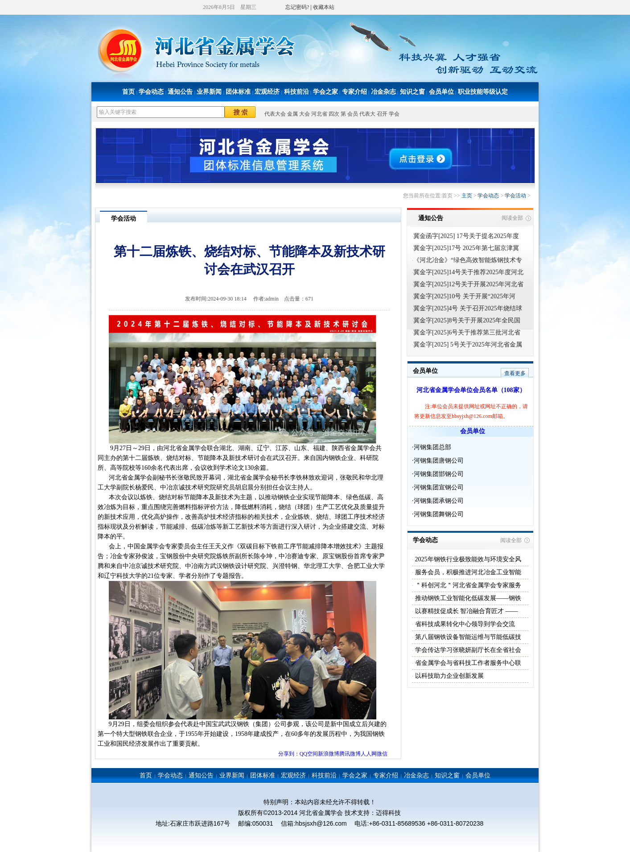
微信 (382, 754)
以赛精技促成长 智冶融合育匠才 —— (465, 611)
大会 (304, 114)
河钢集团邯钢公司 (439, 474)
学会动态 (151, 91)
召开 (382, 114)
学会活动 (515, 195)
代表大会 (275, 114)
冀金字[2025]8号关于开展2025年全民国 (466, 320)
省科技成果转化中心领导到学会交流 (464, 624)
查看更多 (515, 373)
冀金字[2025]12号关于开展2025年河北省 (468, 284)
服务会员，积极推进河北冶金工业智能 (467, 572)
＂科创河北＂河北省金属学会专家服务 (467, 585)
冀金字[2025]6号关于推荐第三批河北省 (466, 332)
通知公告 (180, 91)
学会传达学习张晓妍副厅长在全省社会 (467, 650)
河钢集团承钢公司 (439, 500)
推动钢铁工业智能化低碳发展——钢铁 (467, 598)
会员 (352, 114)
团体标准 (238, 91)
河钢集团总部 (432, 447)
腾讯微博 (350, 754)
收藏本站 (323, 7)
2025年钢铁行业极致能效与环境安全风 (467, 559)
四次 (334, 114)
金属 (292, 114)
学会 (394, 114)
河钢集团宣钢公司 (439, 487)
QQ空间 (309, 754)
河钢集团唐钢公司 (439, 460)
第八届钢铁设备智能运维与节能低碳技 (467, 637)
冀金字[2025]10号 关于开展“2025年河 (464, 296)
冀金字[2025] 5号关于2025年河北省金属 (467, 344)
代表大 (367, 114)
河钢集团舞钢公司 (439, 514)
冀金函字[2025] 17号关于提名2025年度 (466, 236)
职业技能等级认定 (483, 91)
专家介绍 (354, 91)
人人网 (369, 754)
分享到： (289, 754)
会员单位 (441, 91)
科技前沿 (296, 91)
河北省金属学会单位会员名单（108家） (471, 390)
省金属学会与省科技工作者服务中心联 (467, 663)
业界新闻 (209, 91)
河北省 (319, 114)
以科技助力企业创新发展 (448, 675)
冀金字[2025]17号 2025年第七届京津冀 (466, 248)
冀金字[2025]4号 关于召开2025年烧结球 (467, 308)
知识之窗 (412, 91)
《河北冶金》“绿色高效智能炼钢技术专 (467, 260)
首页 (128, 91)
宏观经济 (267, 91)
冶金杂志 (383, 91)
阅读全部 (512, 218)
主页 (466, 195)
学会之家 (325, 91)
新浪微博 (328, 754)
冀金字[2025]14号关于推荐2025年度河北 (468, 272)
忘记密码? (297, 7)
